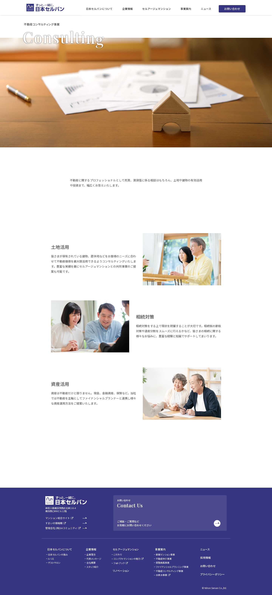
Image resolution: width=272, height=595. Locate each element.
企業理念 (89, 552)
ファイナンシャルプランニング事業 (174, 565)
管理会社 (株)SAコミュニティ (61, 528)
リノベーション (119, 568)
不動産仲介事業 (166, 557)
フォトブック (119, 561)
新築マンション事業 (167, 552)
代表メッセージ (92, 557)
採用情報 (207, 555)
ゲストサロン (54, 561)
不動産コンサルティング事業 (171, 569)
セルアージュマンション (124, 548)
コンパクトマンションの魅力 (127, 557)
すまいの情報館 (54, 523)
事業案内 (160, 548)
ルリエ (51, 557)
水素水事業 (163, 573)
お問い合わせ (232, 7)
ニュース (207, 548)
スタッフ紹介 (91, 565)
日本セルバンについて (57, 548)
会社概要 (89, 561)
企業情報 (87, 548)
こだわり (118, 552)
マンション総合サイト (57, 518)
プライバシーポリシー (214, 568)
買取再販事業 (165, 561)
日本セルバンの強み (58, 552)
